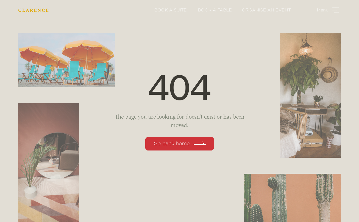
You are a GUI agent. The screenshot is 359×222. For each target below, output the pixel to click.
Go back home (172, 143)
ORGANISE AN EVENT (266, 10)
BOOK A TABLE (215, 10)
